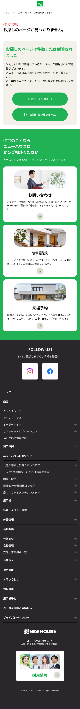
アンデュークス (40, 418)
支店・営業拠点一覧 (40, 552)
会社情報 (40, 545)
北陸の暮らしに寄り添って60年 (40, 465)
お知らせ (40, 560)
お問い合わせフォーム (40, 114)
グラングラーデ (40, 411)
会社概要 (8, 529)
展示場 (40, 500)
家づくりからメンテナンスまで (40, 492)
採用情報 (40, 570)
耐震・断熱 (40, 479)
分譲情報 (40, 519)
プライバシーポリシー (40, 617)
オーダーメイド (40, 424)
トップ (6, 12)
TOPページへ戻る (40, 99)
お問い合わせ (40, 579)
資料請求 (40, 589)
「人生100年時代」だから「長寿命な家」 (40, 472)
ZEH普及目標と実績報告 (40, 608)
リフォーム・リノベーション (40, 431)
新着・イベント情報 (40, 510)
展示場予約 (40, 598)
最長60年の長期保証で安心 (40, 485)
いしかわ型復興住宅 (40, 438)
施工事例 (40, 446)
